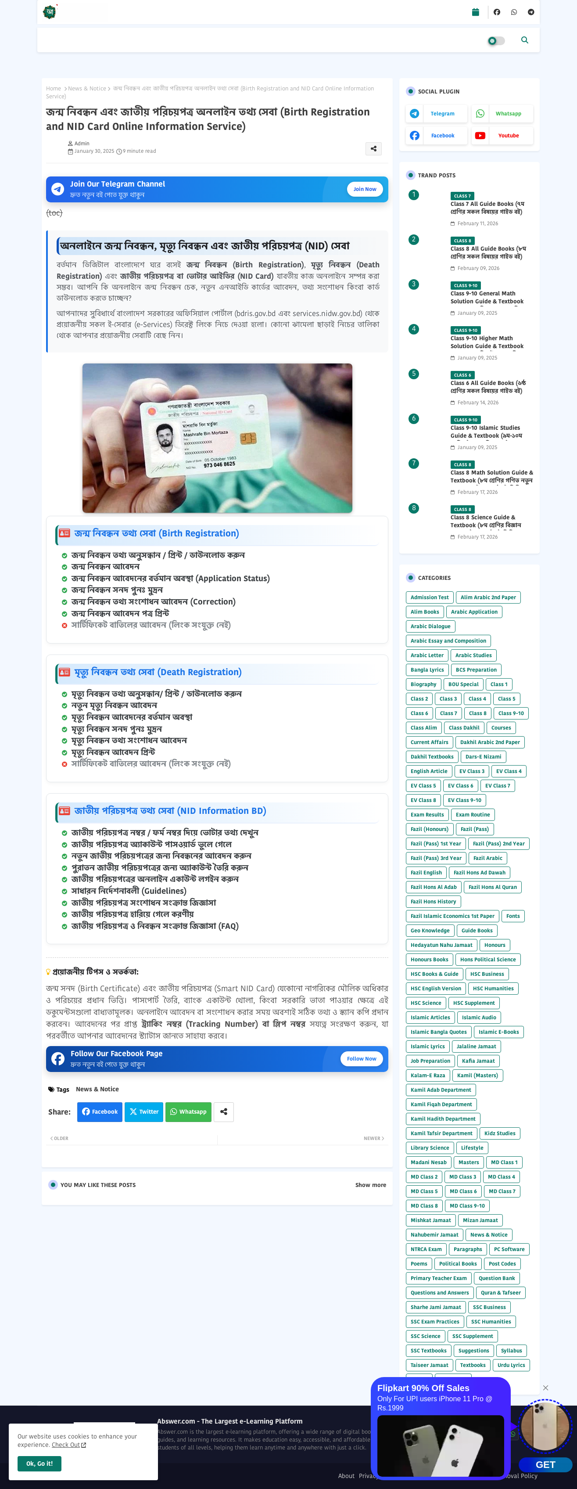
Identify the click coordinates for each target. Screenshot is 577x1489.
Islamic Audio (479, 1017)
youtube (508, 135)
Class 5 (507, 698)
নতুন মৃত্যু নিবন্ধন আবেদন (114, 705)
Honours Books (429, 959)
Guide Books (477, 930)
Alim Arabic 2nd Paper (488, 597)
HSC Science (426, 1003)
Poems (419, 1263)
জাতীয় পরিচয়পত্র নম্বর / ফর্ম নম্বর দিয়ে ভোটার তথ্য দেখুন (165, 833)
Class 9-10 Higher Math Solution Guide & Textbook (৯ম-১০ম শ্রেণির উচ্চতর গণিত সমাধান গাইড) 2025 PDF (487, 350)
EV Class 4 (509, 771)
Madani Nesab (429, 1162)
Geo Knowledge (430, 930)
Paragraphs (468, 1249)
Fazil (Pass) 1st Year (436, 843)
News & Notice (87, 89)
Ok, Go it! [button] (39, 1463)
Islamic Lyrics (428, 1046)
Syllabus (511, 1350)
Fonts (513, 916)
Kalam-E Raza (428, 1075)
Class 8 (478, 713)
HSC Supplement (474, 1003)
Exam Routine (473, 814)
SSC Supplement (472, 1336)
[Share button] (224, 1112)
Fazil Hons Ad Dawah (479, 872)
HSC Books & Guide (435, 974)
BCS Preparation (476, 669)
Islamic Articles (430, 1017)
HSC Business (487, 974)
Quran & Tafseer (501, 1292)
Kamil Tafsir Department (442, 1133)
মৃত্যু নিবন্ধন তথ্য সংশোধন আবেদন (129, 740)
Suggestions (474, 1350)
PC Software (509, 1249)
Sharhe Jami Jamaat (436, 1307)
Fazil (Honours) (430, 829)
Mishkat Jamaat (431, 1220)
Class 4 (477, 698)
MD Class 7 (502, 1191)
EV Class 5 (423, 785)
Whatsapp (193, 1112)
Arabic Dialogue (431, 626)
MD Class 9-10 (467, 1205)
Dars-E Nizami (484, 756)
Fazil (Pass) (475, 829)
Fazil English (426, 872)
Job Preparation (430, 1061)
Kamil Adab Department (441, 1089)
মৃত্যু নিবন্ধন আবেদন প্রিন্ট (113, 752)
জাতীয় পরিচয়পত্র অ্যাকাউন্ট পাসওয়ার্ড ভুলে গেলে (152, 844)
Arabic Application (474, 611)
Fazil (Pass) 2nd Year (499, 843)
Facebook (105, 1112)
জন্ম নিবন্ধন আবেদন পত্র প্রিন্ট (120, 614)
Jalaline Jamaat (476, 1046)
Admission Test (430, 597)
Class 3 (448, 698)
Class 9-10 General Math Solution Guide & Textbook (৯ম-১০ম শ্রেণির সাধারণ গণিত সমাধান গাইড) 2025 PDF (487, 306)
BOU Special (463, 684)
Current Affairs (429, 742)
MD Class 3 (462, 1176)
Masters (469, 1162)
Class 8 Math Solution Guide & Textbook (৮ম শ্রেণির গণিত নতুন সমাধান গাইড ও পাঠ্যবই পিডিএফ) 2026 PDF (492, 485)
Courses (501, 727)
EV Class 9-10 (464, 800)
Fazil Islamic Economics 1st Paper (453, 916)
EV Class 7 (497, 785)
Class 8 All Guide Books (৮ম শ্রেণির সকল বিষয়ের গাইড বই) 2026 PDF (488, 257)
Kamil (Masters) (477, 1075)
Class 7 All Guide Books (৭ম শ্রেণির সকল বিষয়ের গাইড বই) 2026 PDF (487, 212)
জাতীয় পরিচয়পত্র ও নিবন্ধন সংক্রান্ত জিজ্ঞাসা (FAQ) (155, 926)
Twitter (149, 1112)
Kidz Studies (500, 1133)
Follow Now (361, 1058)
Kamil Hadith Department (443, 1118)
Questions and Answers (440, 1292)
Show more (370, 1185)
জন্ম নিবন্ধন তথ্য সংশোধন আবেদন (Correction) (154, 602)
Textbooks (473, 1365)
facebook (443, 135)
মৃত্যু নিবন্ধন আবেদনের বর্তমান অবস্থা (132, 717)
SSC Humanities (491, 1321)
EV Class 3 (471, 771)
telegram (443, 113)
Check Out (66, 1444)
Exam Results (427, 814)
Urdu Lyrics (511, 1365)
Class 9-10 (511, 713)
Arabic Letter (427, 655)
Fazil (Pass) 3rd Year (436, 858)
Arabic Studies (473, 655)
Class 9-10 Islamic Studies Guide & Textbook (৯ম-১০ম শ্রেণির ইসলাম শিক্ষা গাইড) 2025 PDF (490, 440)
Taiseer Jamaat (429, 1365)
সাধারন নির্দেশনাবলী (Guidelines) (129, 891)
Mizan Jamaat (480, 1220)
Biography (424, 684)
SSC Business (489, 1307)
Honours (494, 945)
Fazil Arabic (487, 858)
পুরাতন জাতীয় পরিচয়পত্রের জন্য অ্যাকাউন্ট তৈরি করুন (160, 868)
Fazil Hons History (433, 901)
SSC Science (426, 1336)
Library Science (430, 1147)
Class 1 (499, 684)
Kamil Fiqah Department (441, 1104)
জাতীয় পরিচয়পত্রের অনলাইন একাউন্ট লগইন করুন (155, 879)
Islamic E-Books (499, 1032)
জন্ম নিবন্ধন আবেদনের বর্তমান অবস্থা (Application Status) (171, 578)
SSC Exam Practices (435, 1321)
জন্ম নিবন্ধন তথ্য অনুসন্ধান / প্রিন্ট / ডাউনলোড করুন (158, 555)
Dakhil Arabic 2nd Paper (490, 742)
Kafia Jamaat (478, 1061)
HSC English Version (436, 988)
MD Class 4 (501, 1176)
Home (53, 89)
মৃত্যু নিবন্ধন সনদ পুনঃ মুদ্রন (117, 729)
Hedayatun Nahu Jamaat (442, 945)
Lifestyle (472, 1147)
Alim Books (425, 611)
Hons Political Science (488, 959)
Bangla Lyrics (427, 669)
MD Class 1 (504, 1162)
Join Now (365, 189)
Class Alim (424, 727)
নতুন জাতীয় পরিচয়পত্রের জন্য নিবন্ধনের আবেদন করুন (161, 856)
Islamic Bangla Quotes (439, 1032)
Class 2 (419, 698)
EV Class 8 (423, 800)
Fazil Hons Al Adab (434, 887)
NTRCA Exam (426, 1249)
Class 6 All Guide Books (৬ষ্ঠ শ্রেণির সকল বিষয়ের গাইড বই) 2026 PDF (488, 391)
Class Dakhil (464, 727)
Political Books (458, 1263)
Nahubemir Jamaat (435, 1234)
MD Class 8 (424, 1205)
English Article (429, 771)
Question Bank (497, 1278)
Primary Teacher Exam (439, 1278)
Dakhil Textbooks (432, 756)
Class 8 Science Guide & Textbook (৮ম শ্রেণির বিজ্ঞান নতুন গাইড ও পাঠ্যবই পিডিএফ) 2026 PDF (488, 530)
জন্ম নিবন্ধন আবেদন (106, 567)
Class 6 (419, 713)
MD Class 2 (424, 1176)
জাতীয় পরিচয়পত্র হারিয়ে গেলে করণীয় (133, 914)
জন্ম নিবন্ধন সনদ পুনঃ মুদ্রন (117, 590)
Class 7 (448, 713)
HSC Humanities (493, 988)
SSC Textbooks (429, 1350)
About (346, 1476)
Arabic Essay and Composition (448, 640)
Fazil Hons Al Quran (493, 887)
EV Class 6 (460, 785)
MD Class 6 (463, 1191)
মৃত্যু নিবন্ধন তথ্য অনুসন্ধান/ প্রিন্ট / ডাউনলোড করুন (157, 694)
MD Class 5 (424, 1191)
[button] (525, 40)
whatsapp (508, 113)
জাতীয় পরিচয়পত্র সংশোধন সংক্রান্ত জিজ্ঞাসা (144, 903)
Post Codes (502, 1263)
